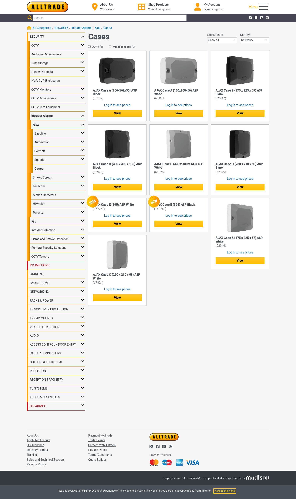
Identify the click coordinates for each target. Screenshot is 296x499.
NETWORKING (39, 291)
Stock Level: (215, 35)
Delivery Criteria (37, 450)
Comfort (39, 151)
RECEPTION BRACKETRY (46, 379)
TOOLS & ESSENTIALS (45, 397)
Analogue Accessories (46, 54)
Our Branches (35, 445)
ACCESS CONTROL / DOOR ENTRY (53, 344)
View (117, 113)
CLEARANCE (38, 406)
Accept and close (224, 490)
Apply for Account (38, 440)
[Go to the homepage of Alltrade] (47, 7)
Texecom (39, 186)
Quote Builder (97, 459)
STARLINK (37, 274)
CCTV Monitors (41, 89)
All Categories (42, 28)
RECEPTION (38, 371)
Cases (107, 28)
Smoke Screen (42, 177)
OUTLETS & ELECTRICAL (46, 362)
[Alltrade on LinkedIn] (261, 17)
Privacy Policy (97, 450)
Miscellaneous (122, 46)
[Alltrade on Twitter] (249, 17)
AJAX (95, 46)
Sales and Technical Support (45, 459)
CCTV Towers (40, 256)
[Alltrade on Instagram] (266, 17)
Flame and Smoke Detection (50, 239)
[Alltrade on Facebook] (255, 17)
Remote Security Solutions (48, 248)
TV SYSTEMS (39, 388)
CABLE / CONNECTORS (45, 353)
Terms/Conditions (100, 455)
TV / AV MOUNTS (41, 318)
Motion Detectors (44, 195)
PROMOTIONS (39, 265)
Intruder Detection (43, 230)
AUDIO (34, 335)
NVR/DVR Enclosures (45, 80)
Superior (39, 160)
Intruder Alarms (81, 28)
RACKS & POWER (41, 300)
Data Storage (40, 63)
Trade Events (96, 440)
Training (32, 455)
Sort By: (245, 35)
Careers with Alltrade (102, 445)
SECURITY (61, 28)
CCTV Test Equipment (45, 107)
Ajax (97, 28)
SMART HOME (39, 283)
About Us (33, 435)
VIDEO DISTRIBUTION (44, 327)
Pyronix (38, 212)
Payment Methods (100, 435)
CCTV (35, 45)
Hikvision (39, 204)
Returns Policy (36, 464)
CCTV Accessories (43, 98)
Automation (41, 142)
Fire (33, 221)
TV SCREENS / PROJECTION (49, 309)
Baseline (40, 133)
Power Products (42, 72)
